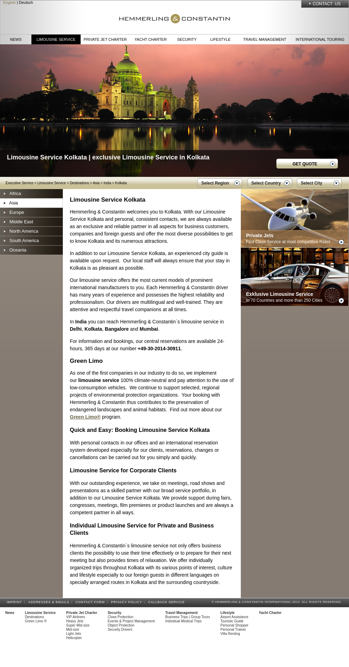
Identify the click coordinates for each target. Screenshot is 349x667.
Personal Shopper (234, 625)
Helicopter (74, 638)
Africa (15, 193)
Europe (16, 212)
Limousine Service (56, 39)
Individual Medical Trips (183, 621)
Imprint (15, 602)
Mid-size (72, 629)
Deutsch (26, 2)
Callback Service (167, 602)
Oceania (17, 250)
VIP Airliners (75, 617)
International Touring (320, 39)
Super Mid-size (78, 625)
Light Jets (73, 634)
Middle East (21, 221)
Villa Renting (230, 634)
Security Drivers (119, 629)
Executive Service (19, 183)
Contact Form (91, 602)
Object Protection (120, 625)
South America (24, 240)
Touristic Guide (232, 621)
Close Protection (120, 617)
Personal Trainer (233, 629)
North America (23, 231)
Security (187, 39)
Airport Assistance (234, 617)
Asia (96, 183)
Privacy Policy (127, 602)
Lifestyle (220, 39)
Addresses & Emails (49, 602)
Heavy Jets (74, 621)
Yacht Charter (150, 39)
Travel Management (264, 39)
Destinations (79, 183)
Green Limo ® (35, 621)
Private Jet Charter (105, 39)
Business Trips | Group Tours (187, 617)
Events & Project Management (131, 621)
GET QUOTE (304, 164)
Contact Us (327, 3)
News (16, 39)
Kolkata (121, 183)
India (107, 183)
